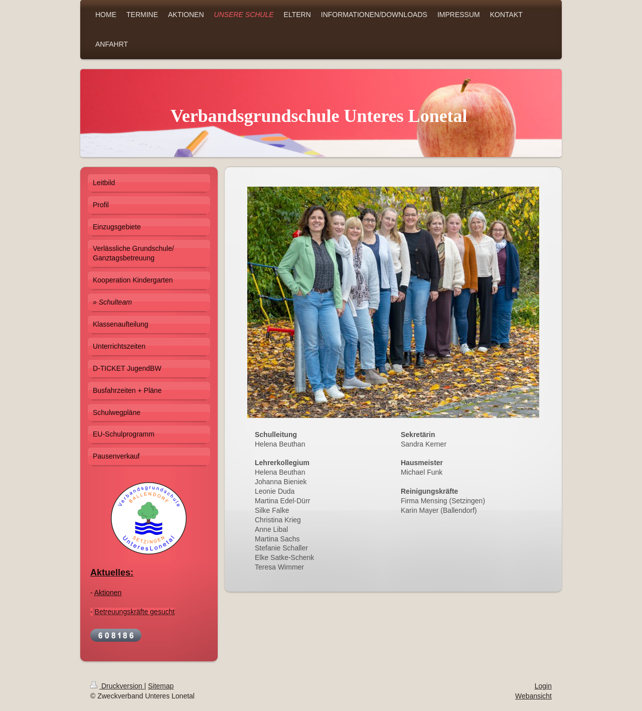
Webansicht (533, 696)
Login (543, 686)
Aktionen (107, 593)
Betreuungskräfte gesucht (135, 612)
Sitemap (161, 686)
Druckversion (117, 686)
